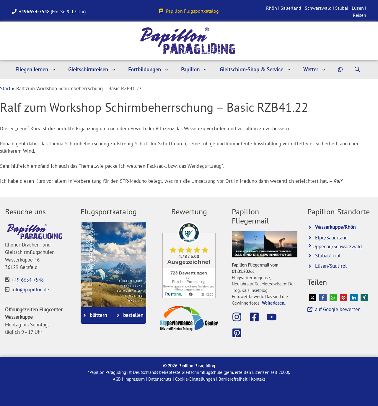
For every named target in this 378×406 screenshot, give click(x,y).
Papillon (197, 69)
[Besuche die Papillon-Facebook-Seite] (257, 317)
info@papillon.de (30, 289)
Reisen (359, 15)
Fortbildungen (151, 69)
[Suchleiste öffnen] (357, 69)
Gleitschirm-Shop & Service (258, 69)
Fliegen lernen (38, 69)
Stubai (341, 8)
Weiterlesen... (274, 303)
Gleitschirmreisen (95, 69)
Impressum (134, 379)
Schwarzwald (318, 8)
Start (5, 88)
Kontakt (258, 379)
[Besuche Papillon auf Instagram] (240, 317)
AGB (117, 379)
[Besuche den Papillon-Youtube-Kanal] (275, 317)
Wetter (317, 69)
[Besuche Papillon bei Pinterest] (240, 333)
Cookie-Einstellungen (195, 379)
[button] (312, 297)
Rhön (271, 8)
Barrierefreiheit (233, 379)
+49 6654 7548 (28, 280)
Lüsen (358, 8)
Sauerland (291, 8)
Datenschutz (160, 379)
